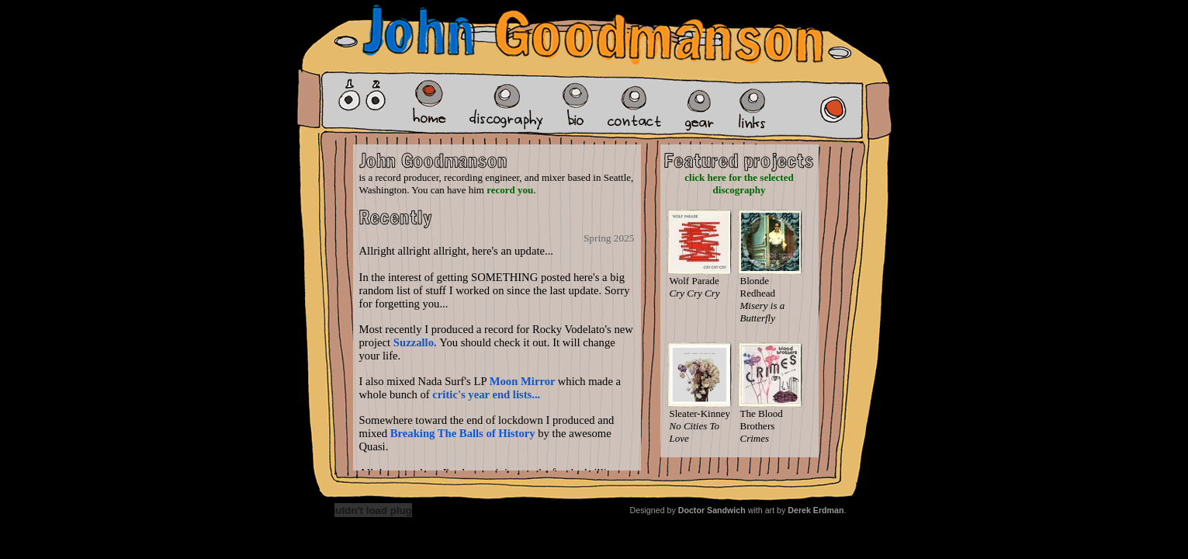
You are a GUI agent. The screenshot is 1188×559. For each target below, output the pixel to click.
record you (510, 190)
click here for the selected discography (738, 184)
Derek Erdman (815, 510)
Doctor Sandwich (712, 510)
